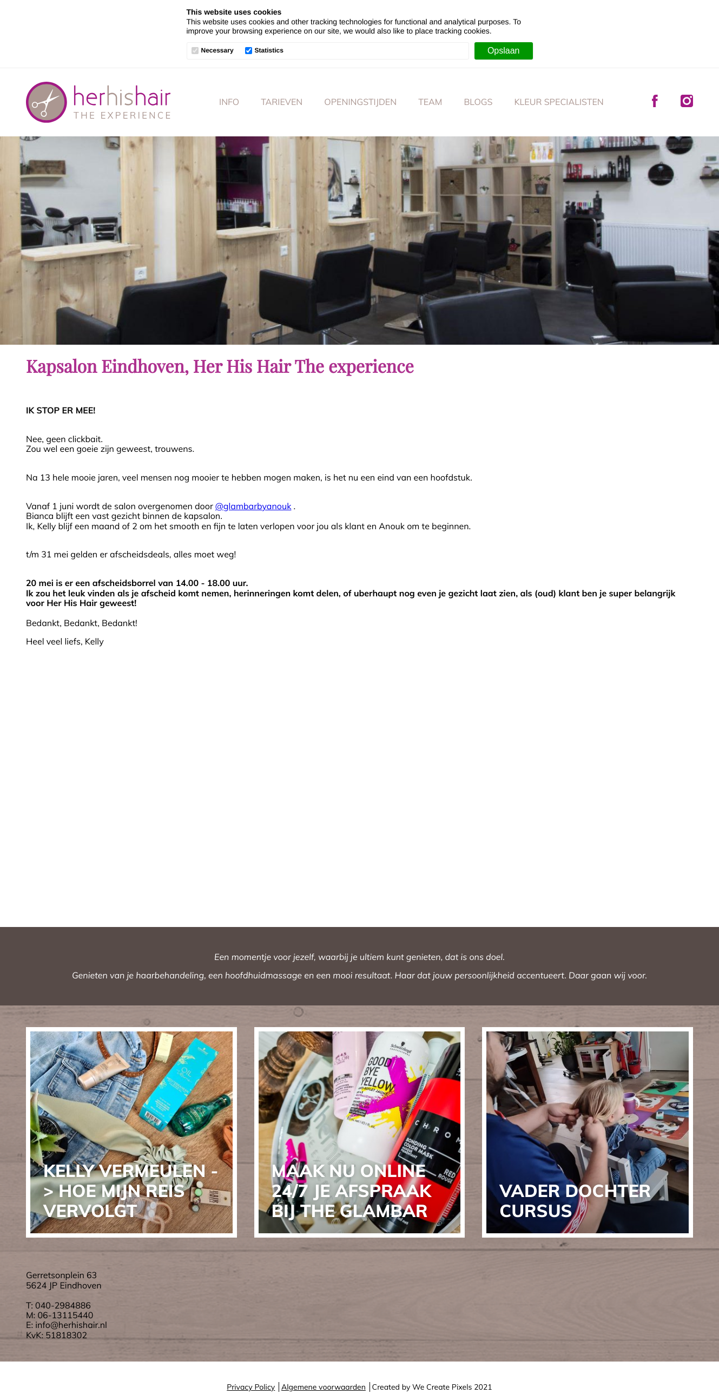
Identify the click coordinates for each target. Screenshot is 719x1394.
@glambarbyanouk (253, 506)
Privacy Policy (251, 1387)
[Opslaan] (503, 51)
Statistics (269, 50)
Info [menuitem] (229, 101)
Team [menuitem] (430, 101)
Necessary (217, 50)
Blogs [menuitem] (478, 101)
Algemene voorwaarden (323, 1387)
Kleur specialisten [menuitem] (558, 101)
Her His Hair (98, 102)
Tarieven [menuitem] (281, 101)
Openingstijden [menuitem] (360, 101)
